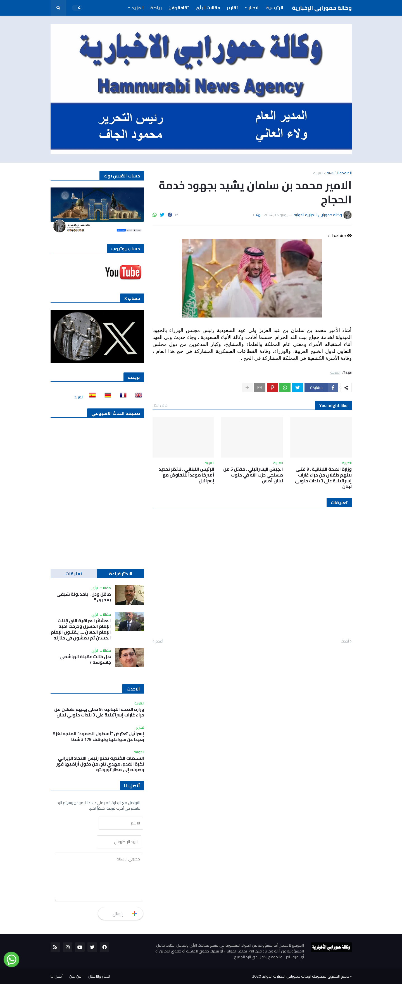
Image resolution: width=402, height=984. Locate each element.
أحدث (345, 641)
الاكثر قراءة (120, 573)
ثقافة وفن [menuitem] (178, 8)
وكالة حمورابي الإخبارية (322, 8)
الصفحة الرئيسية (339, 173)
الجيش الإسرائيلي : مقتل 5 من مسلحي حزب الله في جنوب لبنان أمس (253, 474)
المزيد (79, 397)
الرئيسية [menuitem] (274, 8)
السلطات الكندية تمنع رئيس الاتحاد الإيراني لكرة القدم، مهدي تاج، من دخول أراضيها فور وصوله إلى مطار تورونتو (100, 764)
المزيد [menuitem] (138, 8)
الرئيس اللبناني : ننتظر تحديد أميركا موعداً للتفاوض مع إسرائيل (186, 474)
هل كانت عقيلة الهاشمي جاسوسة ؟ (85, 659)
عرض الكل (160, 405)
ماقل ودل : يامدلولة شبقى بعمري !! (83, 597)
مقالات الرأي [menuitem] (208, 8)
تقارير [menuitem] (232, 8)
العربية (318, 173)
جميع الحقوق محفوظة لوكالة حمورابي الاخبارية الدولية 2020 (300, 976)
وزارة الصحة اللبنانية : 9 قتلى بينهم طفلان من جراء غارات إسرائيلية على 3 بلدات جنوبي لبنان (323, 477)
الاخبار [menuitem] (254, 8)
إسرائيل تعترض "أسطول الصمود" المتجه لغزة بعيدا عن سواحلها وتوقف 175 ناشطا (98, 736)
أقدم (159, 641)
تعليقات (73, 573)
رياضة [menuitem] (156, 8)
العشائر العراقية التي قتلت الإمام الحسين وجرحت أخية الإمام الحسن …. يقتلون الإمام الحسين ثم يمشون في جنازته (81, 629)
